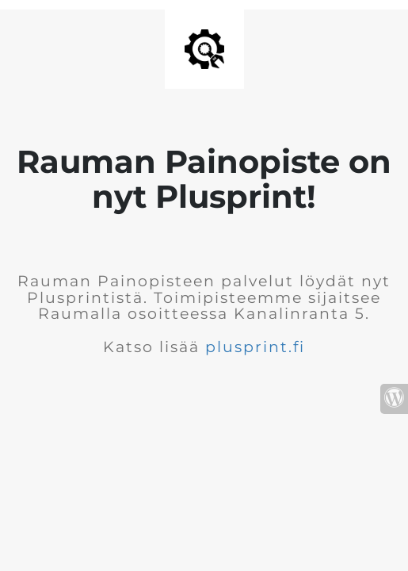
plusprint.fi (255, 347)
